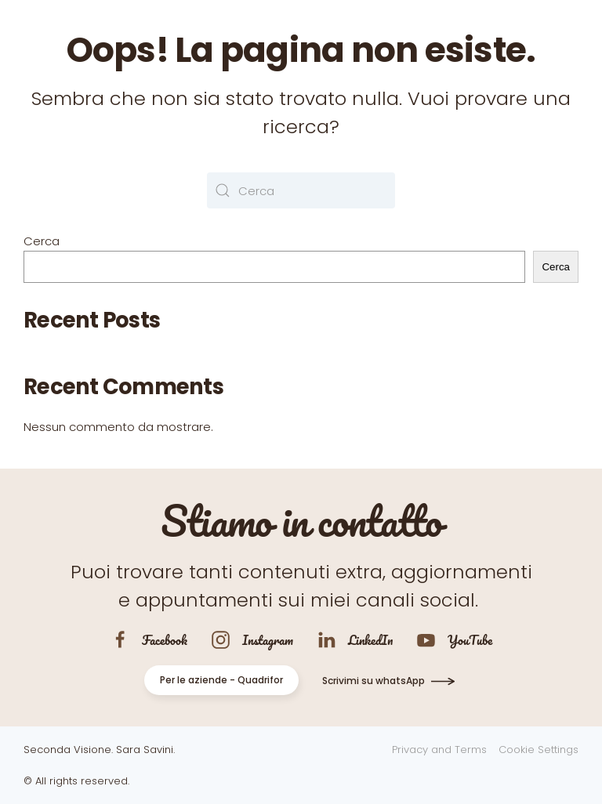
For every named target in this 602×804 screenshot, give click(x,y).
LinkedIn (370, 639)
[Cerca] (301, 190)
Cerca (42, 241)
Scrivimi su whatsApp (373, 680)
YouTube (470, 639)
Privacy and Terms (439, 749)
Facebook (164, 639)
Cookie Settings (538, 749)
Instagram (267, 639)
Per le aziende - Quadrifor (221, 679)
